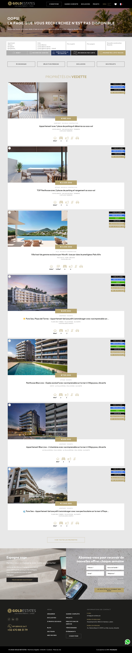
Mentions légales (33, 650)
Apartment (21, 43)
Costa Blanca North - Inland (51, 48)
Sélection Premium (51, 64)
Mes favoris (52, 635)
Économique (21, 64)
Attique (21, 45)
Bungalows (21, 48)
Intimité (43, 650)
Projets (96, 4)
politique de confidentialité (117, 581)
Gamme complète (71, 4)
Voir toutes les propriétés (66, 540)
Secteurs (51, 631)
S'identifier (54, 4)
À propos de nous (54, 621)
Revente (115, 45)
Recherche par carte (84, 53)
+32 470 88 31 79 (17, 630)
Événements (71, 631)
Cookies (49, 650)
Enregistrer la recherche (60, 52)
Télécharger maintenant (22, 580)
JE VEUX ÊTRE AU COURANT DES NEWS (109, 590)
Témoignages (71, 628)
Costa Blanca (51, 45)
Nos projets (111, 64)
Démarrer (51, 614)
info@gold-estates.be (93, 616)
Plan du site (57, 650)
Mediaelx (113, 650)
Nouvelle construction (115, 43)
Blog (49, 628)
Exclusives (85, 4)
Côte (51, 43)
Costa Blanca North (51, 47)
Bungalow (21, 47)
